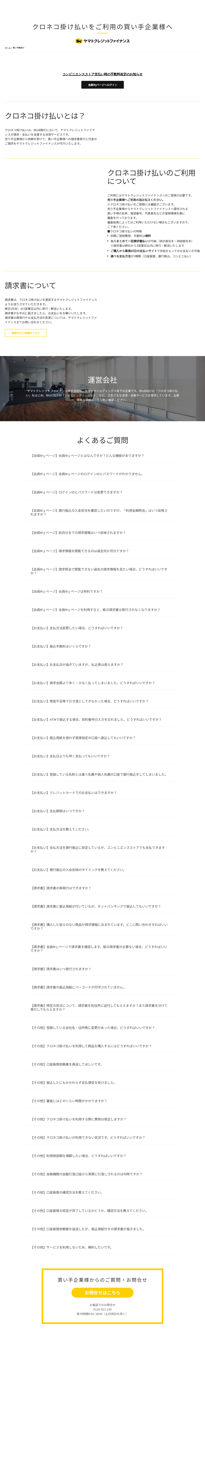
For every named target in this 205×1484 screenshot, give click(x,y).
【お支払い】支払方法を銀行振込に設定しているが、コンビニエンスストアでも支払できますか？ (97, 927)
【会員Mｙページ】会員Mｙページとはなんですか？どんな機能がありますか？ (87, 533)
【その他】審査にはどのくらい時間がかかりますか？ (68, 1178)
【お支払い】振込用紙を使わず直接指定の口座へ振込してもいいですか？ (83, 815)
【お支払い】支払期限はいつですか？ (57, 888)
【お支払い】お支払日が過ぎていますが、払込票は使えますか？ (76, 742)
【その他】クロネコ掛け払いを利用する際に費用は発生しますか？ (78, 1196)
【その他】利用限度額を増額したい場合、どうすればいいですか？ (78, 1233)
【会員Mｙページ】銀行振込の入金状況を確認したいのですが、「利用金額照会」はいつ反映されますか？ (99, 589)
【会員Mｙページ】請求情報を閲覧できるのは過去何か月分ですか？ (79, 628)
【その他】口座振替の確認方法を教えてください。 (67, 1269)
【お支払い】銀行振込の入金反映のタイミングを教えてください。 (78, 947)
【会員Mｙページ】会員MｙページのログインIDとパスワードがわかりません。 (87, 551)
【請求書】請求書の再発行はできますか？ (60, 965)
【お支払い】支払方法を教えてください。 (60, 906)
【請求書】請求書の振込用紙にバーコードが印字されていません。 (78, 1064)
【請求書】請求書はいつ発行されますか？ (60, 1046)
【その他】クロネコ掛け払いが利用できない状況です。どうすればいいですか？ (87, 1214)
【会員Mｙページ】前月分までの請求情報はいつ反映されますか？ (78, 610)
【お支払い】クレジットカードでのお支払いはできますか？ (73, 870)
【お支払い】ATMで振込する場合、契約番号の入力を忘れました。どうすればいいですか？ (96, 796)
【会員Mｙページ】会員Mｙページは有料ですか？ (66, 668)
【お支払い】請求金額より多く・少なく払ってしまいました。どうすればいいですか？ (92, 760)
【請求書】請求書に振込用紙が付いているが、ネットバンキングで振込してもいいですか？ (95, 983)
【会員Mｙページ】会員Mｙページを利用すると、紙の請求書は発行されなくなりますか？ (95, 687)
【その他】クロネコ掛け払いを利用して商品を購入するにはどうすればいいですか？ (91, 1123)
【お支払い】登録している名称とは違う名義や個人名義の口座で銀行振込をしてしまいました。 (99, 851)
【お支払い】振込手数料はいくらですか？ (60, 723)
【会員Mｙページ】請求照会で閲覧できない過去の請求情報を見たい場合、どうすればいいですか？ (98, 648)
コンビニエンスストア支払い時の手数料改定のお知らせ (102, 74)
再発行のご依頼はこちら (26, 366)
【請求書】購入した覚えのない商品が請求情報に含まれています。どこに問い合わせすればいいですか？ (99, 1004)
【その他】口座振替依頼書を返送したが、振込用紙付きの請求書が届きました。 (88, 1306)
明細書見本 (184, 274)
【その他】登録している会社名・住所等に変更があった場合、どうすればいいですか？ (92, 1105)
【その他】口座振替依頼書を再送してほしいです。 (66, 1141)
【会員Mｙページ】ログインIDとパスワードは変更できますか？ (76, 569)
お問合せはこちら (102, 1370)
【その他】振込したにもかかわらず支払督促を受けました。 (73, 1160)
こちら (98, 477)
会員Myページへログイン (102, 85)
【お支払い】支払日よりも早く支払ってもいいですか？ (70, 833)
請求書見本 (167, 274)
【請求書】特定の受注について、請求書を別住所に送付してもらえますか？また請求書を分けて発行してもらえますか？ (99, 1084)
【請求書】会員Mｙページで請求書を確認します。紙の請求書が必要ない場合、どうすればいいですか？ (98, 1026)
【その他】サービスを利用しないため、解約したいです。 (71, 1324)
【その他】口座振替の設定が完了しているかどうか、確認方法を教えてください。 (89, 1288)
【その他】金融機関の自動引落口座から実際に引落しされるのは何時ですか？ (86, 1251)
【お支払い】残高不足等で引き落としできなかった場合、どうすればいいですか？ (89, 778)
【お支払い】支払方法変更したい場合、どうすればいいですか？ (76, 705)
